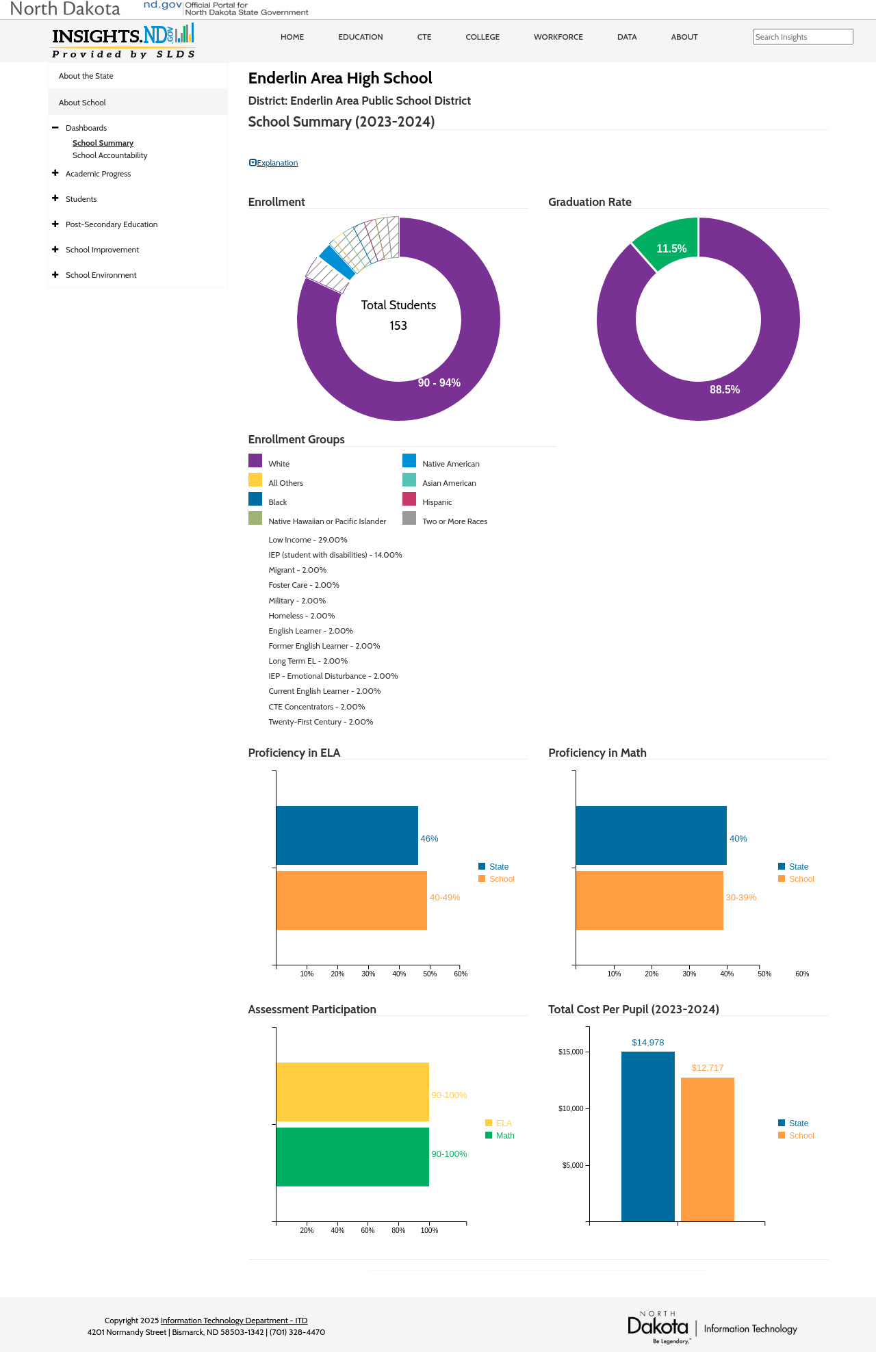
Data (627, 36)
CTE (424, 36)
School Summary (103, 143)
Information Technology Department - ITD (234, 1320)
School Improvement (102, 249)
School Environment (101, 275)
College (482, 36)
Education (360, 36)
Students (81, 199)
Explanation (273, 162)
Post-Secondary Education (111, 224)
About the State (86, 75)
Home (292, 36)
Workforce (558, 36)
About (684, 36)
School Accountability (110, 155)
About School (82, 102)
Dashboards (86, 127)
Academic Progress (98, 173)
